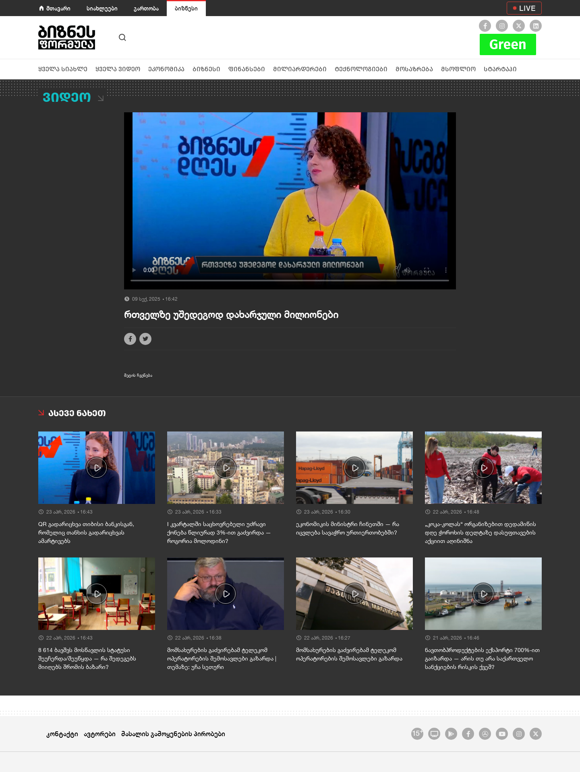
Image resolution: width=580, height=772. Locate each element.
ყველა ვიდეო (117, 69)
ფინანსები (246, 69)
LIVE (527, 8)
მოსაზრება (414, 69)
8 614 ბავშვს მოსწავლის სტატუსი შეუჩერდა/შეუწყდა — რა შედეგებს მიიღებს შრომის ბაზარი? (87, 658)
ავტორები (100, 733)
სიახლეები (102, 8)
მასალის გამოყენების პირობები (173, 733)
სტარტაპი (500, 69)
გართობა (146, 8)
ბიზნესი (186, 8)
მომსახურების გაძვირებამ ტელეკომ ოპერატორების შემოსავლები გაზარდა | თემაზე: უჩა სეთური (221, 658)
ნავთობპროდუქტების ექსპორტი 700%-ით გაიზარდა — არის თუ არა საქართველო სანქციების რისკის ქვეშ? (482, 658)
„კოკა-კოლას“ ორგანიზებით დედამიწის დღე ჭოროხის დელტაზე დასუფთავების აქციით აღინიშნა (480, 532)
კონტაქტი (62, 733)
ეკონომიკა (166, 69)
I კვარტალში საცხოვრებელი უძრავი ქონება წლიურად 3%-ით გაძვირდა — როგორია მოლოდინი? (219, 532)
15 (417, 732)
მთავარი (58, 8)
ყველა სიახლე (62, 69)
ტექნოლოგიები (361, 69)
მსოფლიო (458, 69)
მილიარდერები (300, 69)
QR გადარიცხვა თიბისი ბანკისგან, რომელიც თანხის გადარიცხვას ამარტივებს (86, 532)
